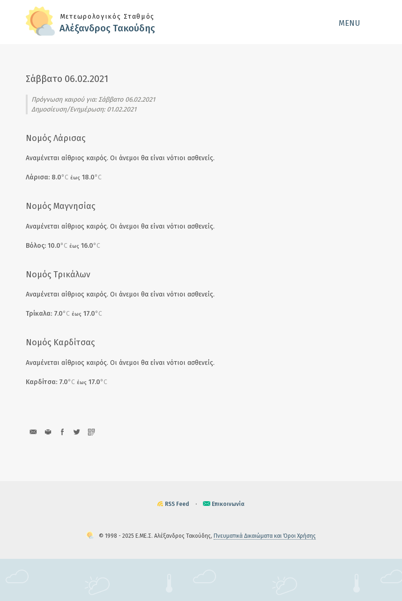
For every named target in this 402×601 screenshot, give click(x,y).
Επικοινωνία (228, 504)
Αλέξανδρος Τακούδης (107, 28)
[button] (357, 23)
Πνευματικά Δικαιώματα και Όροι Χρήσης (265, 536)
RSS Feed (177, 504)
